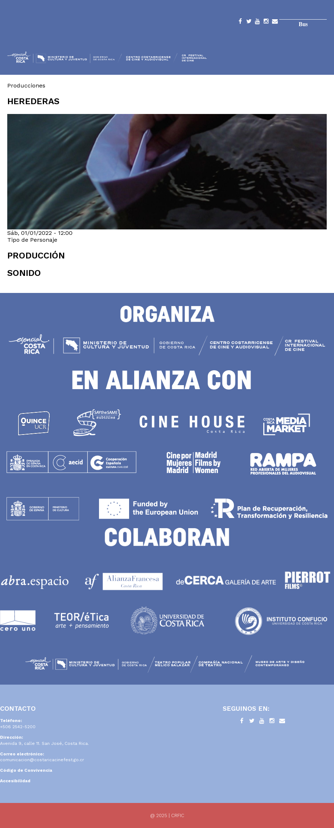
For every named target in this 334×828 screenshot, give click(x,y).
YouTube (257, 22)
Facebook (240, 22)
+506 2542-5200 (18, 726)
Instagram (266, 22)
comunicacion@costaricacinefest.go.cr (42, 759)
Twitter (248, 22)
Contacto (275, 22)
